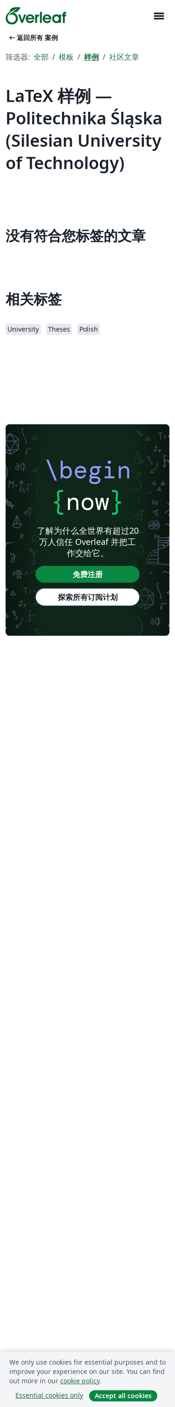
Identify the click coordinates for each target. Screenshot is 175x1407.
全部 (41, 57)
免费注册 (88, 574)
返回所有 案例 (32, 37)
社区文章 (124, 57)
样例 (91, 57)
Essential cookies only (49, 1395)
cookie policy (79, 1380)
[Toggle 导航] (158, 16)
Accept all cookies (123, 1395)
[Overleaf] (36, 16)
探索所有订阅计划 (88, 597)
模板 (66, 57)
